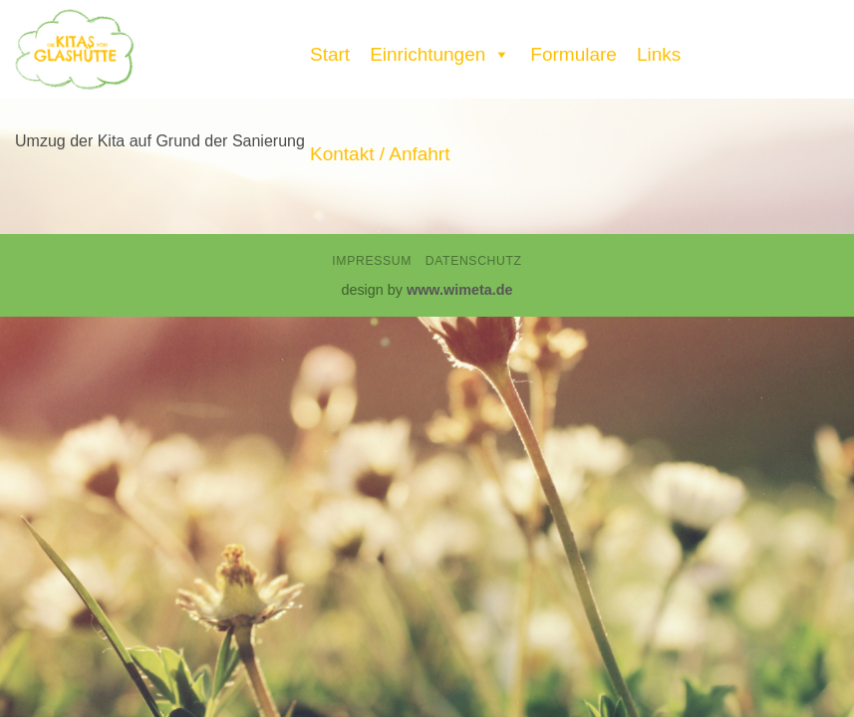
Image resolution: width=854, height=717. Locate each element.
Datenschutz (474, 261)
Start (330, 54)
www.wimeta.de (460, 290)
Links (659, 54)
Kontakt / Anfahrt (379, 153)
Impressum (372, 261)
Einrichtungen (440, 50)
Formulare (573, 54)
